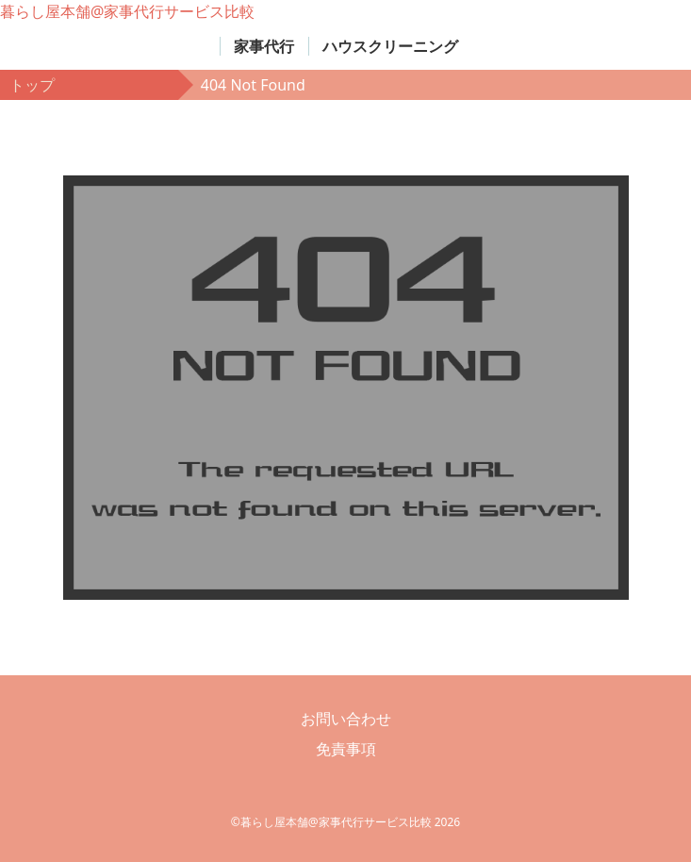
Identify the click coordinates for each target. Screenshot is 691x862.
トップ (32, 85)
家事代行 (264, 46)
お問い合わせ (346, 718)
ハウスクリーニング (390, 46)
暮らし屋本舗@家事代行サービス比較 (127, 11)
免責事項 (346, 748)
